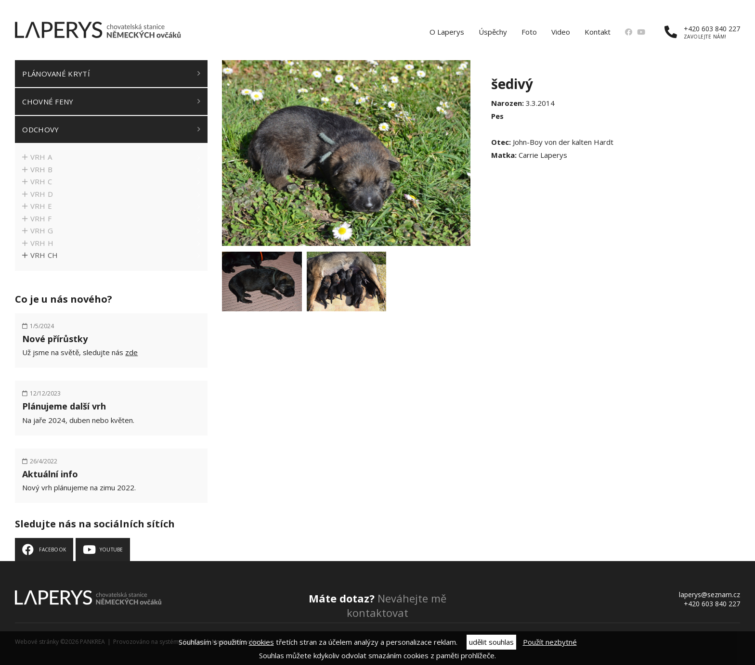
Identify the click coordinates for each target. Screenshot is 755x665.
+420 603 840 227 (702, 32)
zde (131, 352)
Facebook (52, 549)
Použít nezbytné (550, 642)
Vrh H (42, 243)
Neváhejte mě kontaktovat (377, 605)
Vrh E (41, 206)
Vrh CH (44, 255)
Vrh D (41, 194)
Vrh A (41, 157)
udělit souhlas (491, 642)
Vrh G (41, 230)
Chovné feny (47, 101)
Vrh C (41, 181)
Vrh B (41, 169)
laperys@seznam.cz (709, 594)
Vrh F (41, 218)
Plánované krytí (56, 73)
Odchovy (40, 129)
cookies (261, 642)
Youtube (111, 549)
